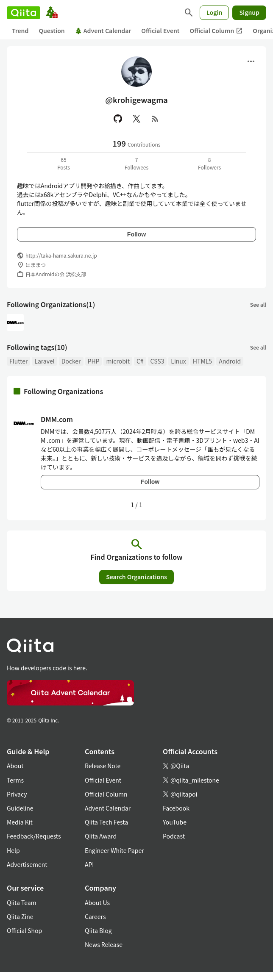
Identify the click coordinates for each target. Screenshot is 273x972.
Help (13, 850)
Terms (15, 780)
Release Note (102, 765)
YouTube (175, 822)
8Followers (209, 163)
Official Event (160, 30)
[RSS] (155, 118)
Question (51, 30)
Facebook (176, 808)
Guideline (20, 808)
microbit (117, 361)
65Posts (63, 163)
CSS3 (157, 361)
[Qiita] (23, 12)
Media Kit (20, 822)
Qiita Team (21, 902)
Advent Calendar (103, 30)
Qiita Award (101, 836)
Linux (178, 361)
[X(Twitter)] (136, 118)
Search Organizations (136, 576)
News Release (104, 944)
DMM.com (57, 419)
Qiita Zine (20, 916)
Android (230, 361)
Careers (95, 916)
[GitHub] (118, 118)
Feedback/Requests (34, 836)
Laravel (44, 361)
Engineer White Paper (114, 850)
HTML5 (202, 361)
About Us (97, 902)
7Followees (136, 163)
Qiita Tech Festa (106, 822)
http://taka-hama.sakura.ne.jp (61, 255)
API (89, 864)
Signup (249, 12)
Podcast (174, 836)
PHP (94, 361)
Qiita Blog (98, 930)
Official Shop (24, 930)
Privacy (17, 794)
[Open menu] (250, 61)
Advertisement (27, 864)
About (15, 765)
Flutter (18, 361)
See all (258, 304)
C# (140, 361)
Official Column (216, 30)
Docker (71, 361)
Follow (136, 234)
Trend (20, 30)
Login (214, 12)
